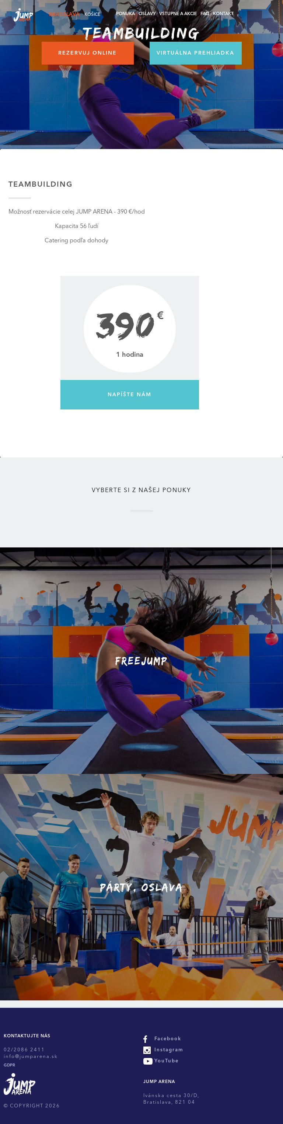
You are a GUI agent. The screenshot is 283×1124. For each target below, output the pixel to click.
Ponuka (125, 14)
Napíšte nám (129, 394)
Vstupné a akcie (178, 14)
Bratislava (64, 14)
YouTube (166, 1061)
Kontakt (223, 14)
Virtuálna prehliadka (195, 53)
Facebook (167, 1039)
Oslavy (147, 14)
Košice (92, 15)
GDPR (9, 1066)
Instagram (169, 1050)
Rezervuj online (87, 53)
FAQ (204, 14)
